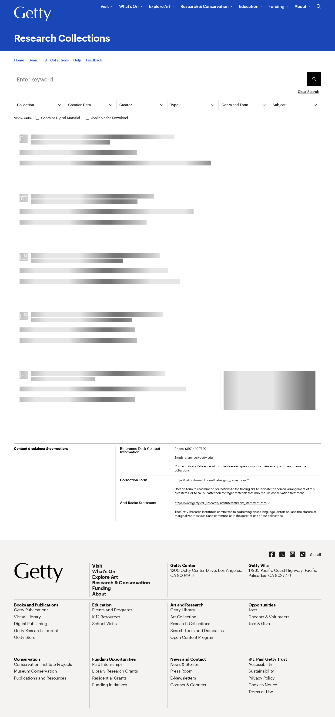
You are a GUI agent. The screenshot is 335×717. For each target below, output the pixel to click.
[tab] (39, 105)
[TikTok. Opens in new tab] (302, 555)
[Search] (34, 60)
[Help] (77, 60)
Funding (276, 6)
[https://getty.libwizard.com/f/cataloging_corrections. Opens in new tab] (212, 480)
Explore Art (159, 6)
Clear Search (308, 91)
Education (248, 6)
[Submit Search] (314, 79)
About (300, 6)
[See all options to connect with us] (315, 554)
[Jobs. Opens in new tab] (252, 609)
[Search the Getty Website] (319, 6)
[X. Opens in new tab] (282, 555)
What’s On (129, 6)
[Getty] (32, 14)
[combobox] (160, 79)
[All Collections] (57, 60)
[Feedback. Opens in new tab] (94, 60)
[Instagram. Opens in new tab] (292, 555)
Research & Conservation (205, 6)
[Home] (19, 60)
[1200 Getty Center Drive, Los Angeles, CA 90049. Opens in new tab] (206, 573)
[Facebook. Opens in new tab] (272, 555)
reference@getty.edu (198, 457)
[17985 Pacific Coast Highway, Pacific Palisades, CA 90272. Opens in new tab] (284, 573)
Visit (104, 6)
